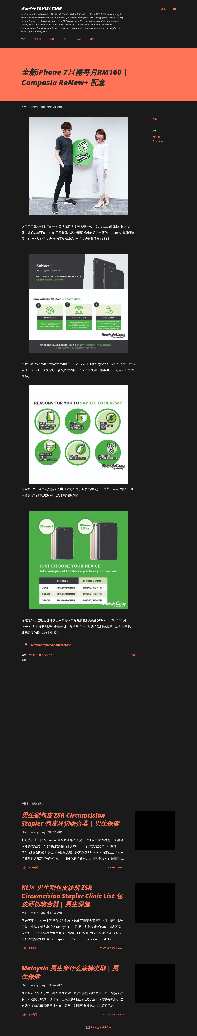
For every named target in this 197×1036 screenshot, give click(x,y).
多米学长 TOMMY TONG (41, 8)
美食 (52, 39)
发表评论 (33, 1014)
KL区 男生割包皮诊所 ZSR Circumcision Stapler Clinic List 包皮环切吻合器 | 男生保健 (72, 895)
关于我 (37, 39)
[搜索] (163, 8)
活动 (79, 39)
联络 (92, 39)
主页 (23, 39)
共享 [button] (154, 119)
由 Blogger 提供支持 (98, 1027)
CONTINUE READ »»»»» (111, 867)
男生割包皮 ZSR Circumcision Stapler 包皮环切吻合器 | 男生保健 (70, 819)
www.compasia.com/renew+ (52, 645)
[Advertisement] (74, 763)
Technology (157, 141)
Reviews (156, 136)
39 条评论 (33, 867)
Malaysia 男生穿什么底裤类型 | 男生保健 (70, 972)
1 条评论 (33, 948)
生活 (65, 39)
